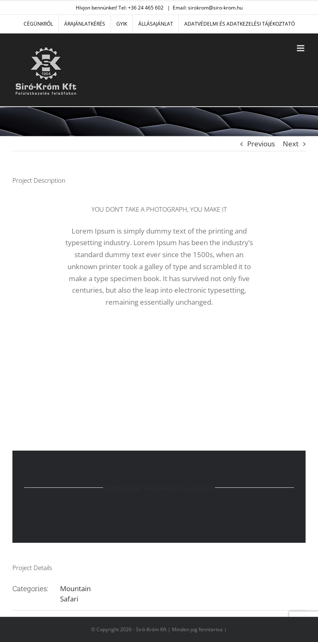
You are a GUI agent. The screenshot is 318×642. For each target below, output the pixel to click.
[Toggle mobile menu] (301, 48)
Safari (69, 599)
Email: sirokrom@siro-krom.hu (208, 7)
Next (291, 143)
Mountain (75, 588)
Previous (261, 143)
